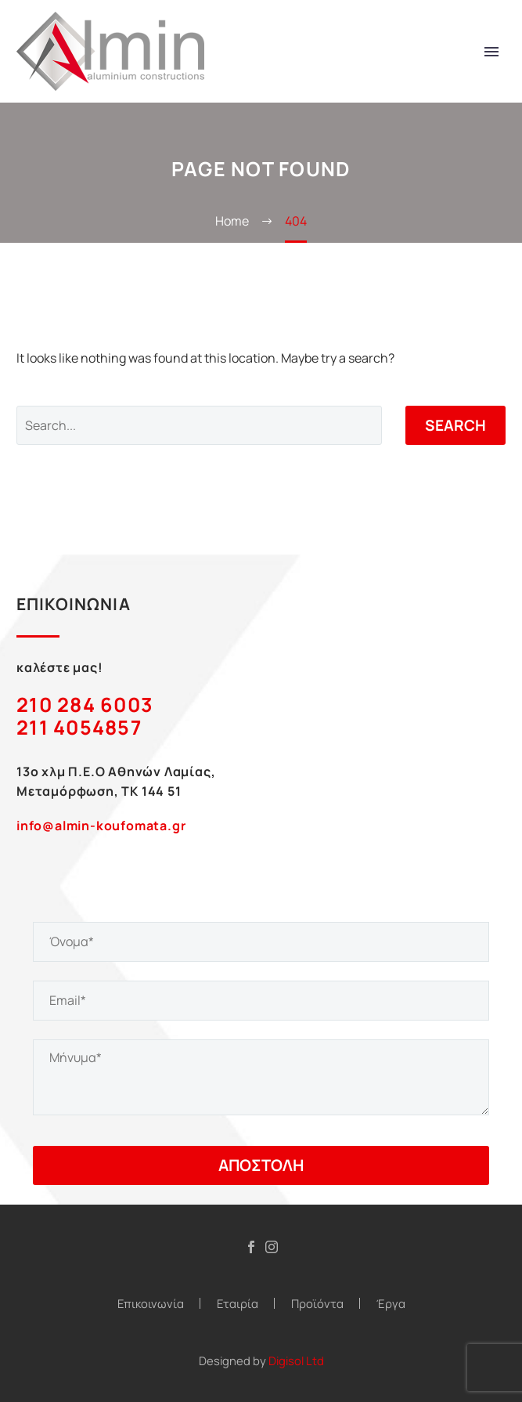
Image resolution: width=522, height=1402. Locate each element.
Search (455, 425)
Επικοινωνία (150, 1304)
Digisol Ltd (296, 1360)
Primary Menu (491, 51)
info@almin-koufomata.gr (100, 825)
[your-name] (261, 942)
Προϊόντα (317, 1304)
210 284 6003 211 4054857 (84, 716)
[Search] (199, 425)
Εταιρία (237, 1304)
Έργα (390, 1304)
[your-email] (261, 1001)
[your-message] (261, 1077)
